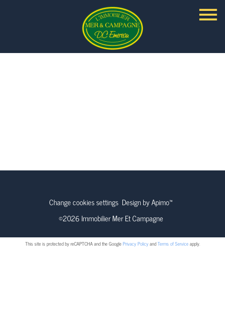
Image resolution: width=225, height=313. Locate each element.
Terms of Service (173, 243)
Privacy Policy (135, 243)
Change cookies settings (83, 202)
